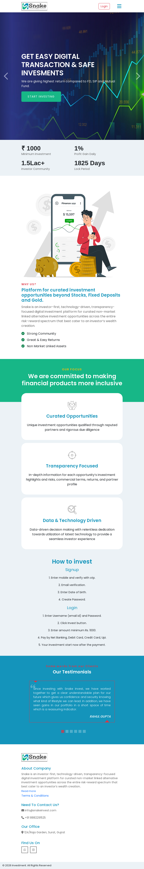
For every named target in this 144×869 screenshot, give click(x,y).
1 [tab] (63, 732)
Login (104, 6)
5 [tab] (80, 732)
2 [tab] (67, 732)
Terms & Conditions (35, 796)
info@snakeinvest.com (38, 810)
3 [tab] (72, 732)
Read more (28, 791)
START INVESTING (41, 96)
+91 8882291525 (33, 818)
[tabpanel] (72, 701)
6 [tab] (85, 732)
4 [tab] (76, 732)
